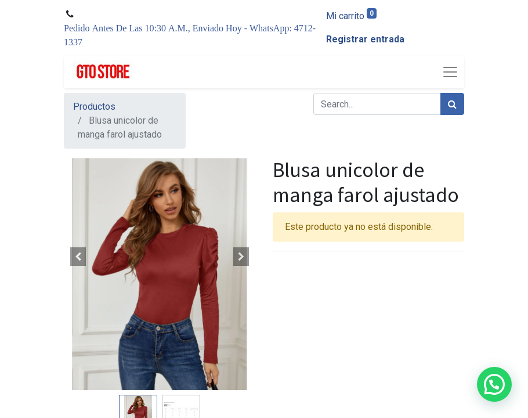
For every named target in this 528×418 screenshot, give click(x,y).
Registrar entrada (365, 39)
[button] (78, 256)
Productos (94, 106)
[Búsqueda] (452, 104)
